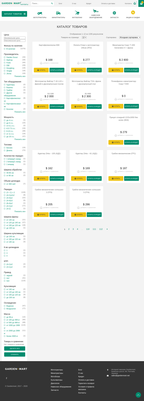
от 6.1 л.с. (10, 126)
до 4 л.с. (9, 120)
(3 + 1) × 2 (10, 192)
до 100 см (10, 228)
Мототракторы (57, 370)
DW (7, 65)
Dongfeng (10, 68)
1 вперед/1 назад (13, 159)
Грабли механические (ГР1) (123, 154)
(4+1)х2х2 (10, 195)
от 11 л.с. (10, 134)
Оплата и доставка (108, 3)
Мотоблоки (55, 377)
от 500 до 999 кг (13, 323)
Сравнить (15, 354)
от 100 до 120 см (13, 225)
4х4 (7, 281)
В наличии (10, 49)
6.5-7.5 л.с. (10, 128)
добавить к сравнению (50, 63)
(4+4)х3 (9, 201)
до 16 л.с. (10, 137)
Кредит (88, 3)
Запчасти (55, 390)
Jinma (8, 74)
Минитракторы (57, 373)
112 (101, 230)
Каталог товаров (15, 14)
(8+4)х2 (9, 203)
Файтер (9, 60)
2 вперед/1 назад (13, 162)
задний (9, 275)
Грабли (9, 90)
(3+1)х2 (9, 267)
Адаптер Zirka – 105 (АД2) (49, 154)
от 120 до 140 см (13, 223)
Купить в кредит (57, 70)
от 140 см (10, 220)
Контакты (128, 3)
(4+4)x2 (9, 198)
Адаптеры (10, 85)
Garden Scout (12, 57)
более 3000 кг (12, 336)
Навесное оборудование (61, 387)
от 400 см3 (10, 184)
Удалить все (15, 348)
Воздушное (11, 309)
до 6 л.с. (9, 123)
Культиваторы (56, 380)
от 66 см (9, 176)
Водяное (10, 306)
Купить (42, 70)
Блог (60, 3)
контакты (24, 4)
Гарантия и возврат (86, 383)
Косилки (9, 109)
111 (94, 230)
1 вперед (10, 164)
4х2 (7, 278)
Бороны (9, 87)
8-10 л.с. (10, 131)
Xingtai (9, 71)
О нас (74, 3)
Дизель (9, 150)
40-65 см (10, 173)
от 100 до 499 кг (13, 320)
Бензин (9, 148)
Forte (8, 63)
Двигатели (55, 383)
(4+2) (8, 209)
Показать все (19, 76)
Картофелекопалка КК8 (49, 45)
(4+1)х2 (9, 206)
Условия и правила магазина (86, 388)
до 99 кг (9, 317)
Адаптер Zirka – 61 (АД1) (86, 154)
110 (87, 230)
